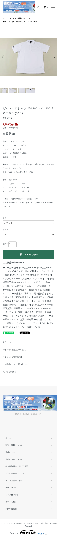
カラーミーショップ (7, 523)
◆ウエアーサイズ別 (24, 271)
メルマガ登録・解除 (14, 480)
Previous (3, 57)
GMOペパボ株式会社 (41, 523)
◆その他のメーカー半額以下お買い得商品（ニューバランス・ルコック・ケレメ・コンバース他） (28, 308)
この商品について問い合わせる (16, 364)
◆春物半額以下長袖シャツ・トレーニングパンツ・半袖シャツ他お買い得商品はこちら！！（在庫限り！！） (28, 282)
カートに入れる (28, 254)
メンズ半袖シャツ (20, 18)
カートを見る (11, 502)
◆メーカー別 (9, 267)
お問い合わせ (11, 509)
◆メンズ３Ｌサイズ (19, 275)
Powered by (28, 532)
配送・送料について (14, 445)
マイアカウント (12, 495)
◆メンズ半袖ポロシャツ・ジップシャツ (20, 21)
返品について (8, 342)
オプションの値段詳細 (12, 357)
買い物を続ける (9, 372)
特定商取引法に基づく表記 (14, 350)
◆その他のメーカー (26, 267)
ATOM (13, 488)
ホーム (5, 18)
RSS (7, 488)
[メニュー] (53, 7)
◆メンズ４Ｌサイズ (37, 279)
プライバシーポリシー (14, 473)
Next (54, 57)
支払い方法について (14, 459)
